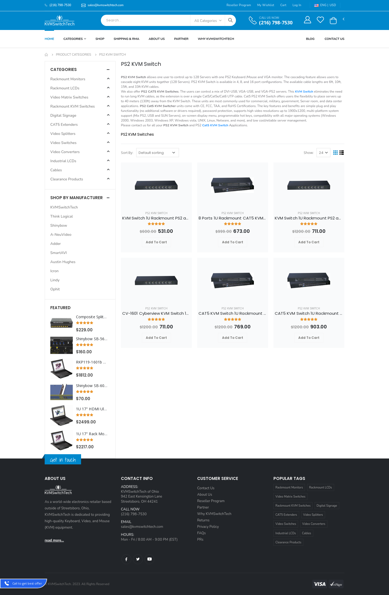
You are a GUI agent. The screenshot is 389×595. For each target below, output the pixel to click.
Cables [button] (56, 170)
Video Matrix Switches (291, 497)
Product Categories (73, 54)
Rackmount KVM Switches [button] (72, 106)
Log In (296, 5)
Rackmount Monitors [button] (67, 79)
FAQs (201, 533)
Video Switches (286, 524)
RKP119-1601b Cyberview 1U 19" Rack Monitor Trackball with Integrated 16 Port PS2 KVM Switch (92, 362)
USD (333, 5)
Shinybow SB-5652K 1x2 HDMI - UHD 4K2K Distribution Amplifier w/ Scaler (92, 338)
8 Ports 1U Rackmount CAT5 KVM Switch (233, 218)
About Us (156, 39)
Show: (309, 152)
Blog (310, 39)
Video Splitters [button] (62, 133)
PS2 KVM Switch (156, 213)
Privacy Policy (208, 526)
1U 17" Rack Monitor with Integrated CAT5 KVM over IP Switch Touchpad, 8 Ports (92, 433)
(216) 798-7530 (275, 23)
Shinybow (58, 225)
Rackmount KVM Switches (293, 506)
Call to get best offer (27, 583)
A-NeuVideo (60, 234)
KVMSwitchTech (64, 207)
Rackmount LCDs (320, 488)
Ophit (55, 289)
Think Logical (61, 216)
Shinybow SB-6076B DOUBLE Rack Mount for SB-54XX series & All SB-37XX (92, 385)
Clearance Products (289, 542)
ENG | (321, 5)
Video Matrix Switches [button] (69, 97)
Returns (203, 520)
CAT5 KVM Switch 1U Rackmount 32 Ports (309, 313)
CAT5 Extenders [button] (64, 124)
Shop (100, 39)
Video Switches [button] (63, 142)
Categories (73, 39)
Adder (55, 243)
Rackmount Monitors (289, 488)
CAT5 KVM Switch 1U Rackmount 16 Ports (233, 313)
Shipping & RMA (126, 39)
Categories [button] (63, 69)
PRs (200, 539)
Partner (181, 39)
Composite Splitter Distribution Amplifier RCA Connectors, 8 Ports (92, 316)
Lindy (54, 280)
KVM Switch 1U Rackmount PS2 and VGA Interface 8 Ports (156, 218)
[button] (333, 21)
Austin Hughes (62, 261)
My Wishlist (265, 5)
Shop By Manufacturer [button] (76, 197)
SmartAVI (58, 252)
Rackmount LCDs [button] (64, 88)
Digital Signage (326, 506)
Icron (54, 271)
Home (49, 39)
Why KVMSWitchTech (216, 39)
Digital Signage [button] (63, 115)
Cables (306, 533)
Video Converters (313, 524)
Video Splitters (313, 515)
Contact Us (334, 39)
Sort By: (127, 152)
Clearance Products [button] (66, 179)
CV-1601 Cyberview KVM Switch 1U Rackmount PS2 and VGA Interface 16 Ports (156, 313)
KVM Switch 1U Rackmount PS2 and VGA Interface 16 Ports (309, 218)
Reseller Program (239, 5)
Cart (283, 5)
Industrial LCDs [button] (63, 161)
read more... (54, 540)
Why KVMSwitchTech (214, 513)
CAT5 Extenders (286, 515)
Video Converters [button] (65, 151)
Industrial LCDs (286, 533)
